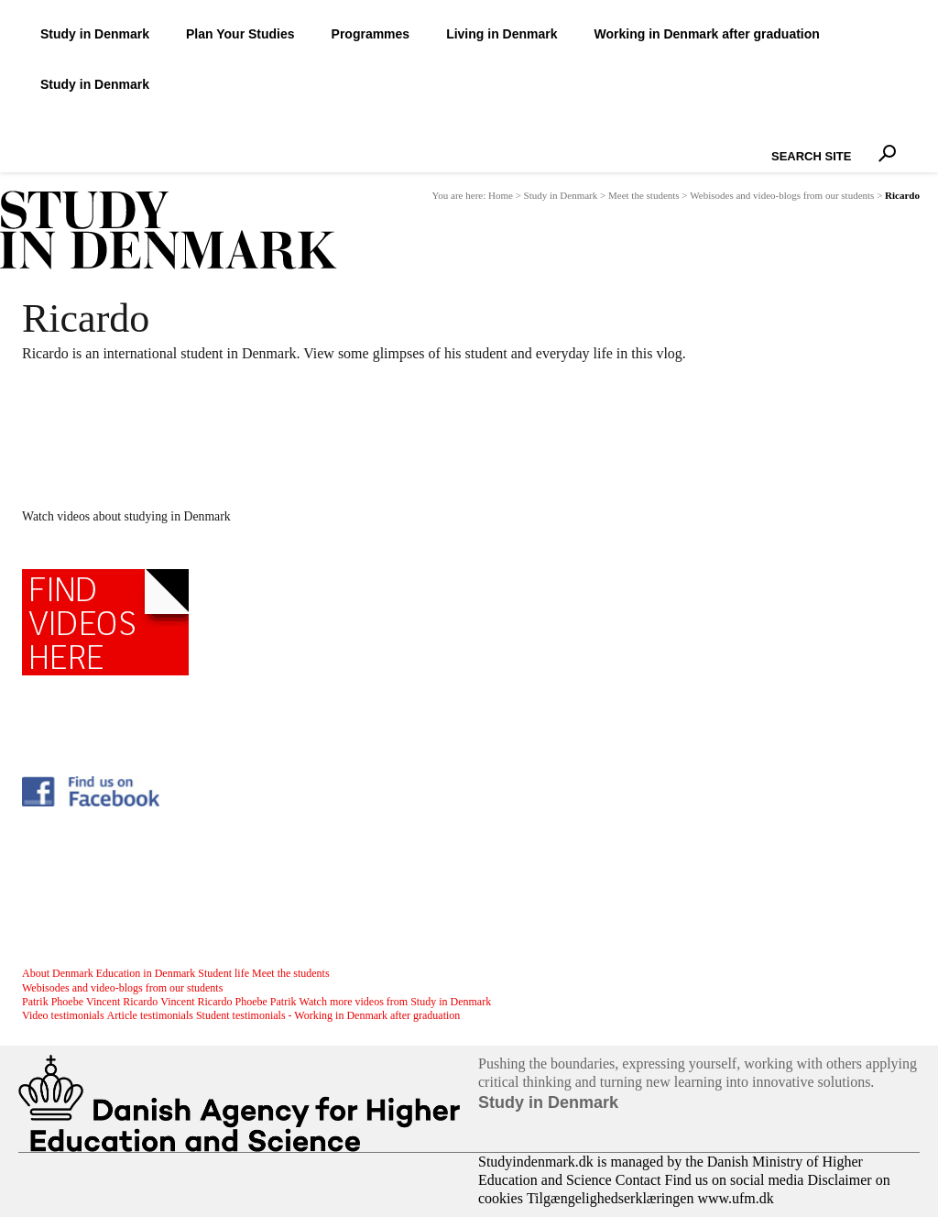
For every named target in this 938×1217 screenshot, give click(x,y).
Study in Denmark (561, 196)
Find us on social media (733, 1180)
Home (500, 196)
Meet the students (644, 196)
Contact (638, 1180)
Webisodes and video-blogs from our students (782, 196)
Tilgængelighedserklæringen (610, 1198)
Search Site (767, 140)
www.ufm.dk (735, 1198)
